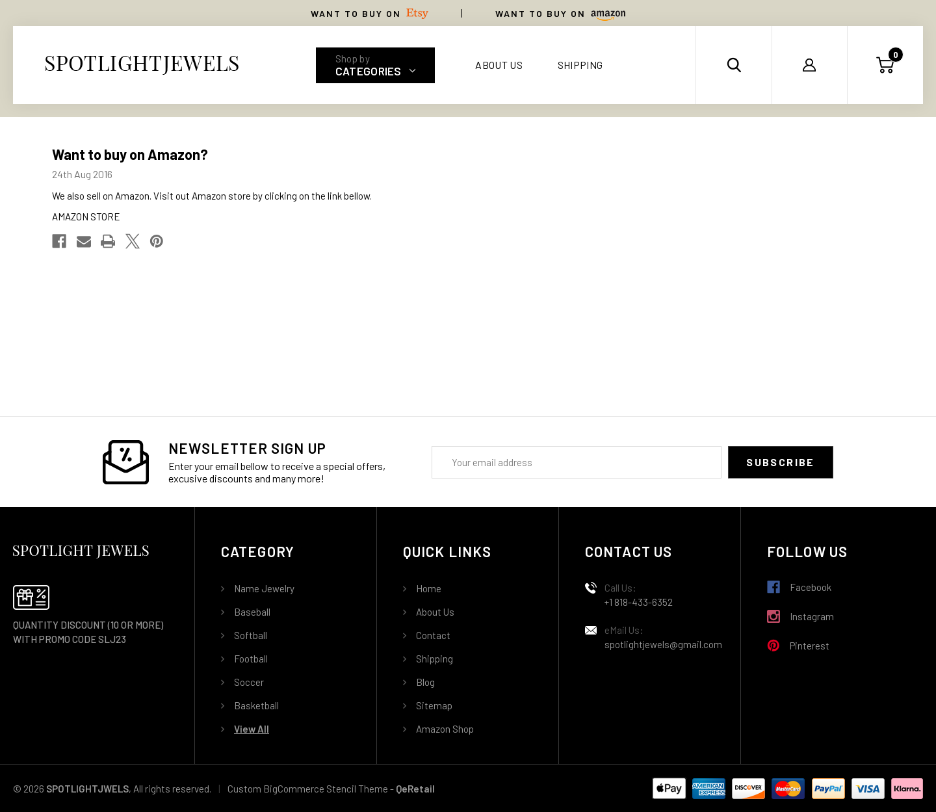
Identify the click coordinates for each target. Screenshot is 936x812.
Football (251, 658)
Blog (425, 682)
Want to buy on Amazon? (130, 154)
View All (251, 729)
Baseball (252, 612)
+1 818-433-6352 (638, 602)
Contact (433, 635)
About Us (498, 65)
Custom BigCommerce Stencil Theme (308, 788)
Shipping (580, 65)
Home (428, 588)
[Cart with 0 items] (885, 65)
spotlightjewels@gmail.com (663, 644)
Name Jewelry (264, 588)
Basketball (256, 705)
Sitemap (434, 705)
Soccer (249, 682)
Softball (250, 635)
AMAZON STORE (86, 216)
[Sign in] (809, 65)
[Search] (734, 65)
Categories (375, 70)
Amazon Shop (445, 729)
